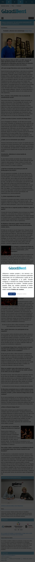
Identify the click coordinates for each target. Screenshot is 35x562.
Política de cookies (17, 289)
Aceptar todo (12, 294)
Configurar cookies (21, 294)
